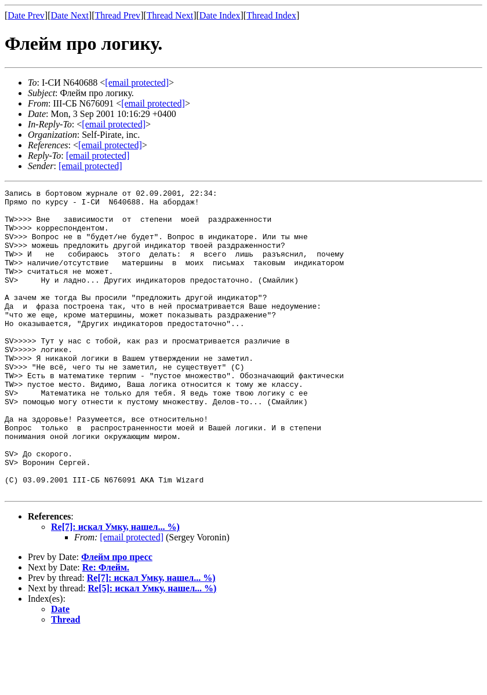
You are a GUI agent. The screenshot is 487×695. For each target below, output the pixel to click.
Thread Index (271, 15)
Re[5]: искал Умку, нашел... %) (152, 649)
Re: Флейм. (105, 628)
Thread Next (170, 15)
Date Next (70, 15)
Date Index (220, 15)
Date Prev (26, 15)
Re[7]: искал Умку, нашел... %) (115, 587)
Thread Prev (117, 15)
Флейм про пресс (116, 618)
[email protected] (131, 598)
